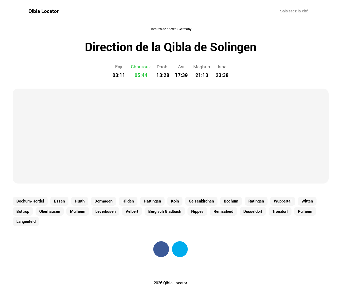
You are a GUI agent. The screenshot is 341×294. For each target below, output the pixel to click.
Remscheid (223, 211)
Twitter (180, 249)
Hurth (80, 201)
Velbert (132, 211)
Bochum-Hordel (30, 201)
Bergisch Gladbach (164, 211)
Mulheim (77, 211)
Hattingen (152, 201)
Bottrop (22, 211)
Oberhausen (49, 211)
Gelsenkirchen (201, 201)
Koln (175, 201)
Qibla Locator (43, 11)
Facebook (161, 249)
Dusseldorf (252, 211)
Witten (307, 201)
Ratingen (256, 201)
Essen (59, 201)
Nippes (197, 211)
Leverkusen (105, 211)
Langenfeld (26, 221)
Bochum (231, 201)
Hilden (128, 201)
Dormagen (103, 201)
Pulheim (305, 211)
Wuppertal (282, 201)
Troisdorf (280, 211)
